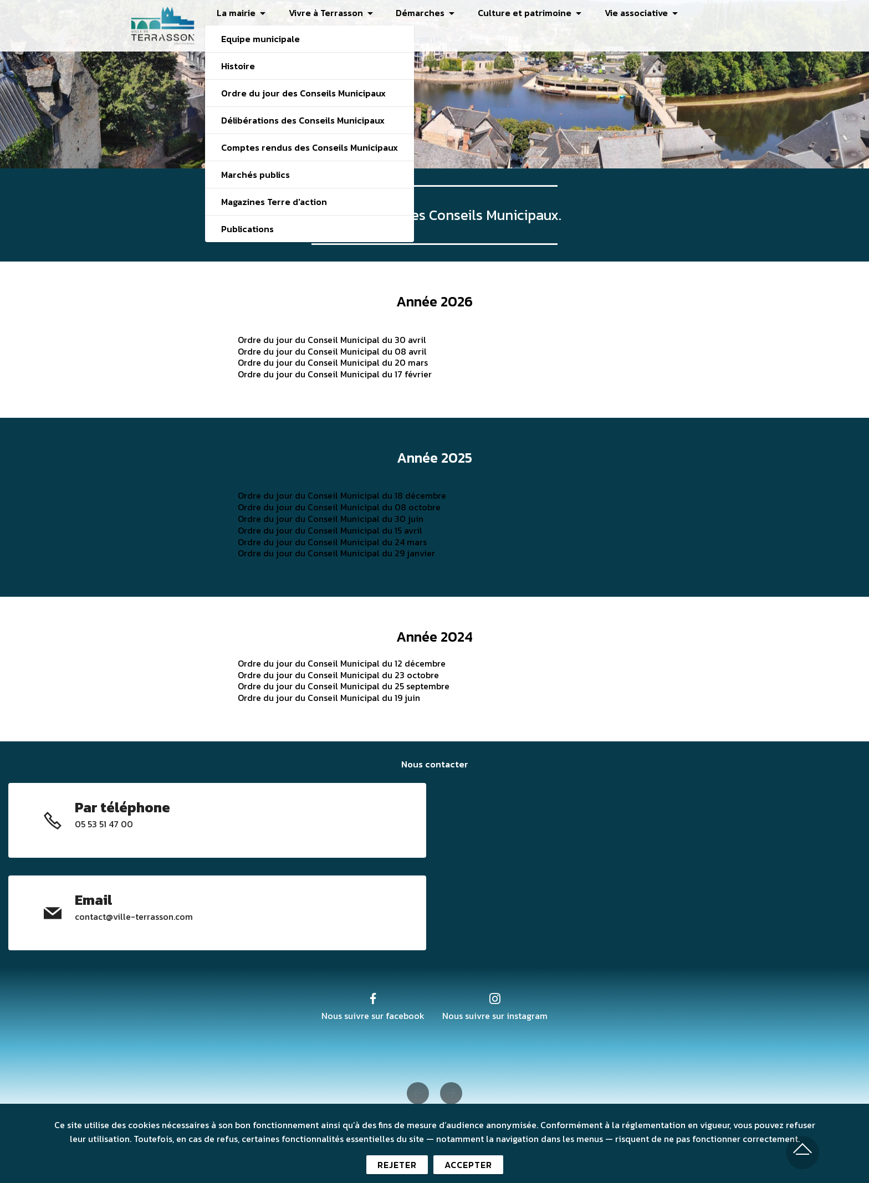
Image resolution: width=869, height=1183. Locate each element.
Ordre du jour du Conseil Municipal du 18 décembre (342, 495)
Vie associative (636, 12)
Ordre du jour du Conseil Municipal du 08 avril (332, 351)
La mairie (236, 12)
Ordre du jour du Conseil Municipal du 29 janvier (336, 553)
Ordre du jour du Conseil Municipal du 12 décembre (342, 663)
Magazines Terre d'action (274, 201)
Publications (247, 228)
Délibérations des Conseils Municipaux (303, 120)
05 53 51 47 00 (104, 824)
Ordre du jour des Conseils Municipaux (303, 93)
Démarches (420, 12)
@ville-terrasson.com (149, 916)
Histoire (238, 66)
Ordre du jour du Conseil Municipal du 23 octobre (338, 675)
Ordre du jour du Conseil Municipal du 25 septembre (343, 686)
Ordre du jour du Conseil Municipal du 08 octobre (339, 507)
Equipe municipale (260, 38)
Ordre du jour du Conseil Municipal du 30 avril (332, 339)
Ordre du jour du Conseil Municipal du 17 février (335, 374)
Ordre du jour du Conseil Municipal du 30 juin (330, 518)
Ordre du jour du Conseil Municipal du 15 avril (330, 530)
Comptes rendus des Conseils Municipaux (309, 147)
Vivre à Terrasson (326, 12)
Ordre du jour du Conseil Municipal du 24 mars (332, 542)
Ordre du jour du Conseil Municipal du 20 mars (333, 362)
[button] (418, 1093)
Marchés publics (255, 174)
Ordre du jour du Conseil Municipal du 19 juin (329, 697)
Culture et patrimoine (524, 12)
